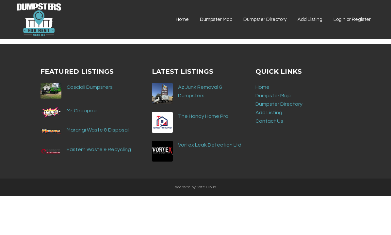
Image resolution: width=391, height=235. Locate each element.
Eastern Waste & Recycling (99, 149)
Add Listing (268, 112)
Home (262, 87)
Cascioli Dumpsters (90, 87)
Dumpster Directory (278, 104)
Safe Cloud (206, 187)
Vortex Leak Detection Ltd (209, 145)
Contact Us (269, 121)
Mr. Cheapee (82, 110)
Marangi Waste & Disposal (98, 130)
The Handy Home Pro (203, 116)
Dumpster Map (273, 95)
